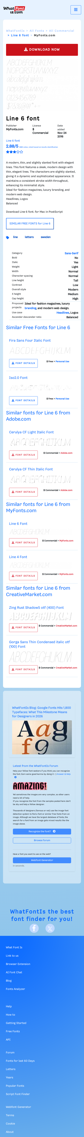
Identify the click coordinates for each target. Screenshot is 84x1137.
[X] (50, 928)
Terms (10, 1115)
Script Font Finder (18, 1094)
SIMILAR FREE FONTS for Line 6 (29, 223)
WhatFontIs (15, 31)
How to (10, 1014)
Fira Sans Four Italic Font (30, 340)
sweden (45, 237)
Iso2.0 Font (18, 378)
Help (9, 1006)
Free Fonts (13, 1031)
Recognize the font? (42, 831)
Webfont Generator (42, 860)
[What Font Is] (14, 10)
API (8, 1039)
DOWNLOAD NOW (42, 49)
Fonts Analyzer (15, 989)
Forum (10, 1052)
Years (9, 1077)
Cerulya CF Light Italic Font (31, 432)
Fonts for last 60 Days (20, 1061)
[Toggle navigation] (76, 9)
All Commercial (61, 31)
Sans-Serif (71, 253)
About (10, 1132)
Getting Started (16, 1023)
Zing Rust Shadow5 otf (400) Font (36, 608)
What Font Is (14, 947)
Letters (10, 1069)
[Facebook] (34, 928)
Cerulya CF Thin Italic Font (31, 469)
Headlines (63, 312)
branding (30, 308)
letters (29, 237)
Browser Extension (18, 964)
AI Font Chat (14, 972)
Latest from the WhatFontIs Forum (35, 766)
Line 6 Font (18, 524)
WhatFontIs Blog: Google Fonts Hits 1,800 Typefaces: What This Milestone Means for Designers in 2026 (41, 712)
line (15, 237)
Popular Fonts (15, 1085)
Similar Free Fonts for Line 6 (38, 327)
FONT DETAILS (23, 363)
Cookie (10, 1123)
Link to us (12, 955)
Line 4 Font (18, 557)
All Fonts (37, 31)
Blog (9, 980)
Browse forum (42, 840)
